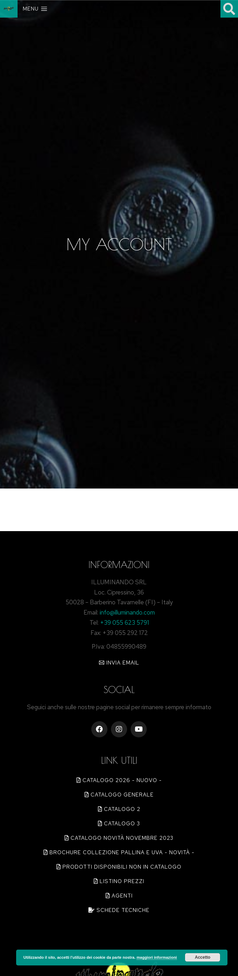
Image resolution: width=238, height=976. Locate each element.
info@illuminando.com (127, 612)
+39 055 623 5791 (124, 622)
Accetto (202, 957)
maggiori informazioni (157, 957)
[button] (119, 662)
